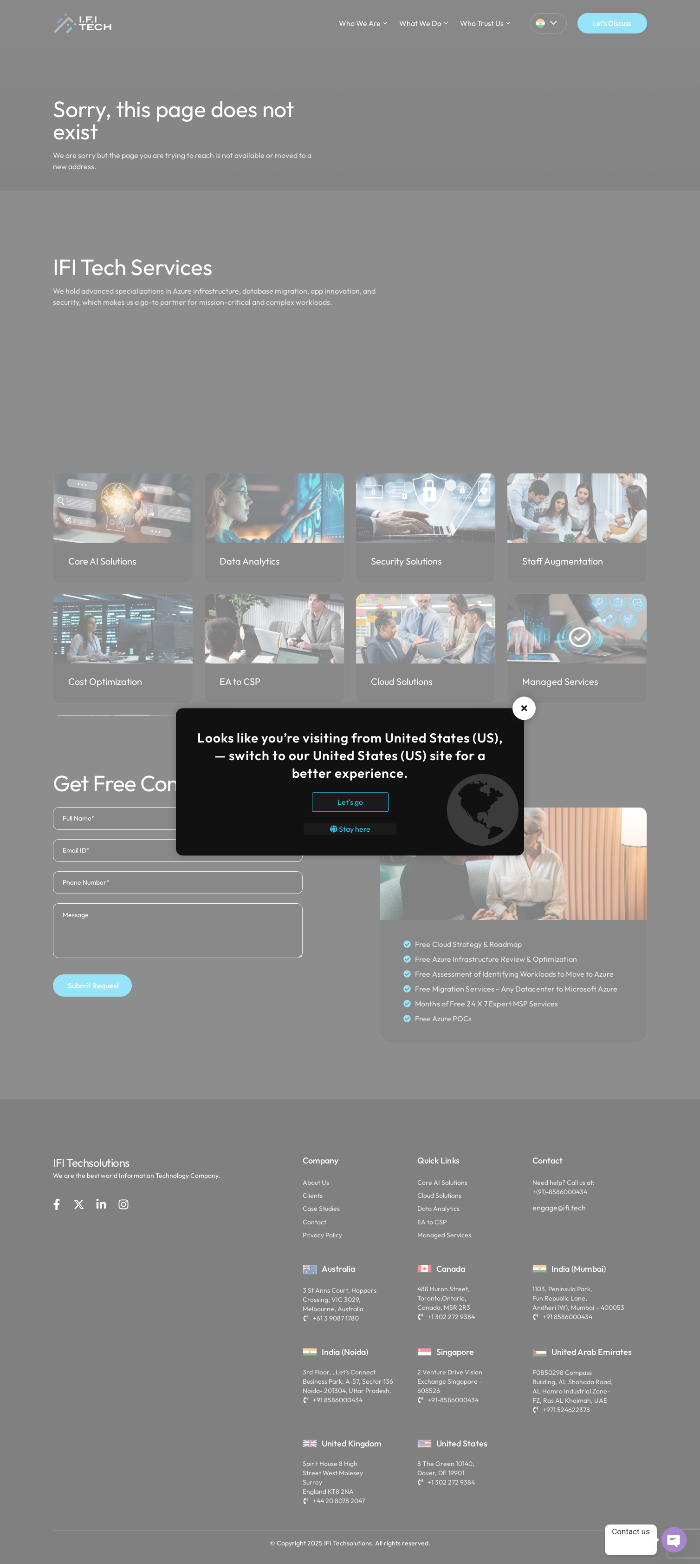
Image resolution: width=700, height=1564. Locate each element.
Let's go (350, 802)
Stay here (350, 829)
